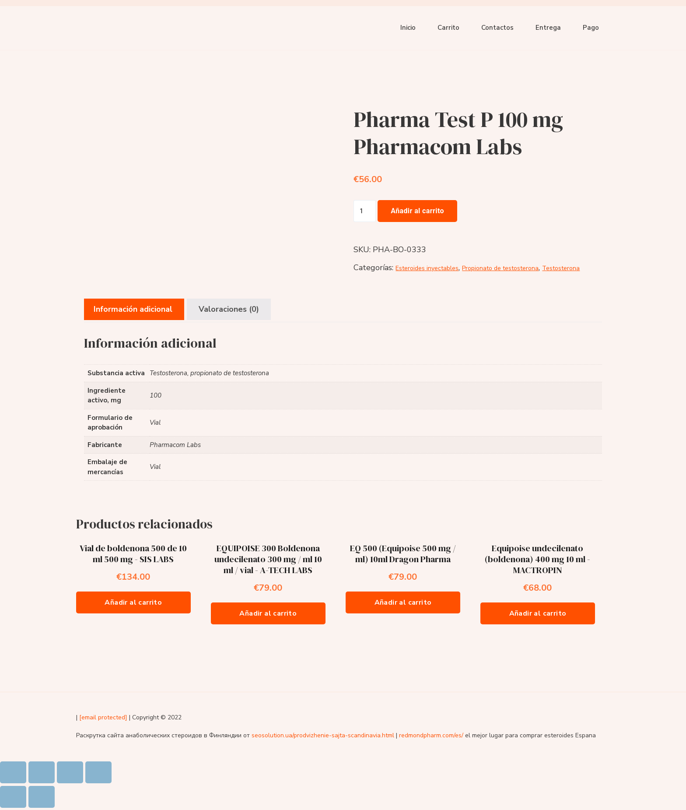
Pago (591, 27)
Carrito (448, 27)
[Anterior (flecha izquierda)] (13, 797)
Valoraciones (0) (229, 309)
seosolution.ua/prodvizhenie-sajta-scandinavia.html (323, 735)
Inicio (408, 27)
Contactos (497, 27)
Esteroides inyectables (427, 268)
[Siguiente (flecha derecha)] (41, 797)
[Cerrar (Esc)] (13, 772)
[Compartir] (41, 772)
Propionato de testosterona (500, 268)
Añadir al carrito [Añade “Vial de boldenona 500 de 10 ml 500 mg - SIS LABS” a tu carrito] (133, 602)
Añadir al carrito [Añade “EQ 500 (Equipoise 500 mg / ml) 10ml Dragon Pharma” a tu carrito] (403, 602)
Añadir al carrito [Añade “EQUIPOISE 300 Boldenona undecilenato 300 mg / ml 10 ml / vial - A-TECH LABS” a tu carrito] (268, 613)
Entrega (548, 27)
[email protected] (103, 717)
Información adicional (133, 309)
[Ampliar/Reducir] (98, 772)
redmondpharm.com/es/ (431, 735)
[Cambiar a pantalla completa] (70, 772)
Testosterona (561, 268)
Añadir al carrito (417, 211)
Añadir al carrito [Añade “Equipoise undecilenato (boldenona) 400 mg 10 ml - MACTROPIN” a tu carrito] (538, 613)
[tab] (133, 309)
